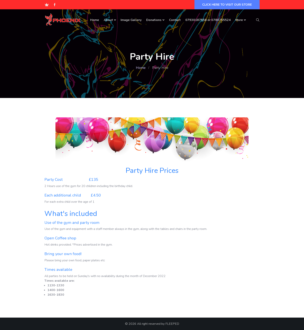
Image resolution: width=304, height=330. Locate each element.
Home (94, 20)
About (108, 20)
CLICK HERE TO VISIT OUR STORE (227, 5)
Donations (154, 20)
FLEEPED (172, 324)
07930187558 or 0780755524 (208, 20)
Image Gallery (131, 20)
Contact (175, 20)
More (239, 20)
